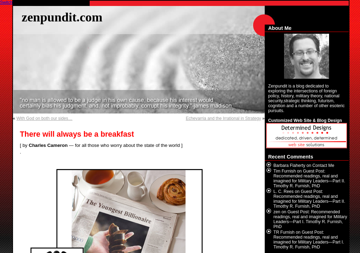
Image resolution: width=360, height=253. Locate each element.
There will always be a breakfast (77, 134)
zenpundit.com (62, 17)
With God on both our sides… (44, 118)
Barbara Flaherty (290, 165)
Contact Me (323, 165)
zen (277, 211)
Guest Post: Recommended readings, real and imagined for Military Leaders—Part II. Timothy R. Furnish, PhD (309, 178)
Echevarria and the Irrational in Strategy (223, 118)
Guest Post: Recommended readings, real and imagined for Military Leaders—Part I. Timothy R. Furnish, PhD (310, 219)
